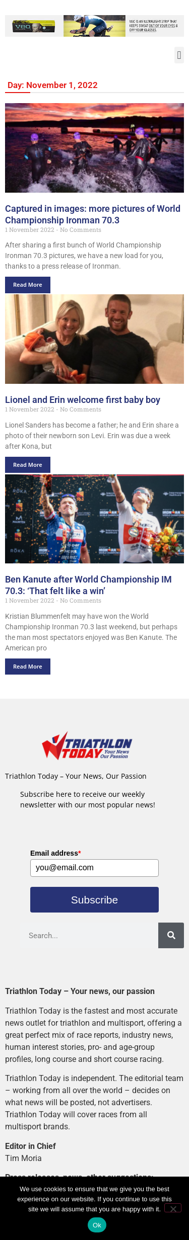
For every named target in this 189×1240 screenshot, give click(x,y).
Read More (27, 284)
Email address (55, 853)
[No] (172, 1207)
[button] (179, 55)
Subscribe (94, 899)
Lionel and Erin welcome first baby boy (82, 399)
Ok (97, 1225)
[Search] (171, 935)
